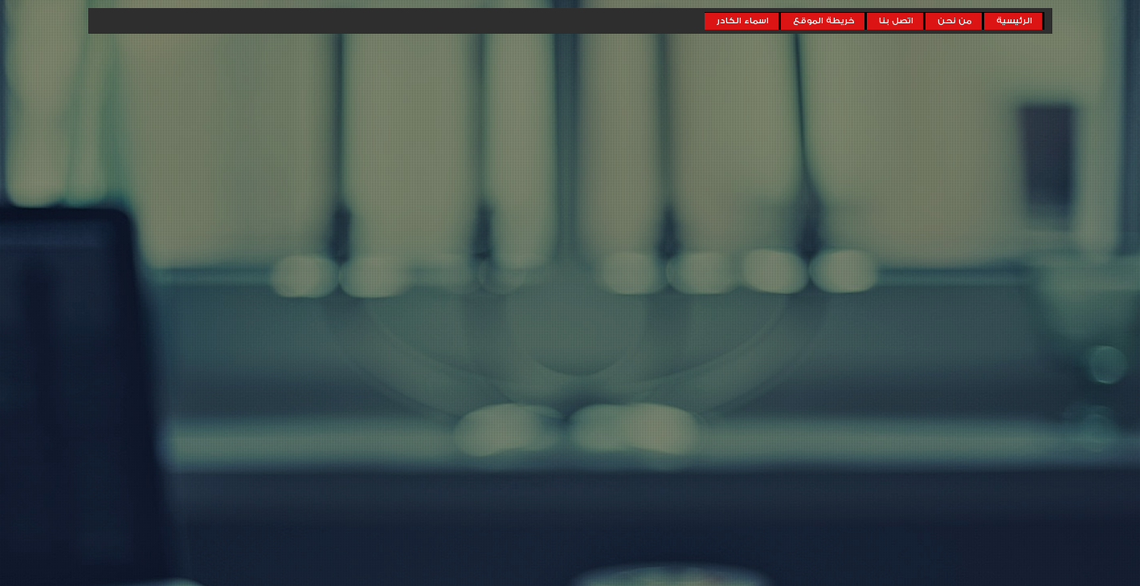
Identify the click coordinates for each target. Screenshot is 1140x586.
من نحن (955, 20)
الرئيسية (1014, 20)
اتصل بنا (896, 20)
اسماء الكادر (743, 20)
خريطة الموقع (824, 20)
